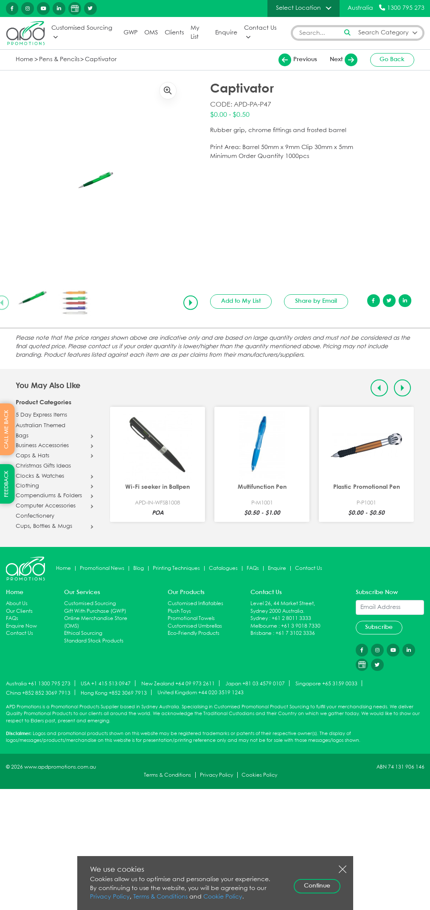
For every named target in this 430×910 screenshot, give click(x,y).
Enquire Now (21, 626)
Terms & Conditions (167, 774)
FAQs (253, 568)
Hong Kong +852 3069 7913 (114, 692)
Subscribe (379, 627)
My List (194, 32)
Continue (317, 886)
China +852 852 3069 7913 (38, 692)
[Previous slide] (379, 387)
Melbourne (263, 626)
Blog (138, 568)
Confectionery (35, 516)
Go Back (392, 59)
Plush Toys (179, 611)
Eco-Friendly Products (193, 633)
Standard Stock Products (94, 641)
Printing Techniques (176, 568)
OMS (151, 32)
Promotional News (102, 568)
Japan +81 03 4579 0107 (255, 683)
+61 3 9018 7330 (300, 626)
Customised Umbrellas (195, 626)
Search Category (383, 32)
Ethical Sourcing (83, 633)
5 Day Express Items (41, 415)
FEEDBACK (6, 483)
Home (24, 59)
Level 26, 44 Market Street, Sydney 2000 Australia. (282, 607)
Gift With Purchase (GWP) (95, 611)
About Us (17, 603)
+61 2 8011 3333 (291, 618)
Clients (174, 32)
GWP (131, 32)
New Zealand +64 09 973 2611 (178, 683)
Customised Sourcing (81, 28)
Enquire (226, 32)
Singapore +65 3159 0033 (326, 683)
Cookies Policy (259, 774)
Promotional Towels (191, 618)
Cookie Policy (222, 897)
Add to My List (241, 301)
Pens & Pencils (59, 59)
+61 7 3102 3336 (295, 633)
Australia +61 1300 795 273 (38, 683)
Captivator (101, 59)
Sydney (259, 618)
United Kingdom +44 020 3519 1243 (200, 692)
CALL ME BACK (6, 429)
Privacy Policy (216, 774)
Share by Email (316, 301)
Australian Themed (40, 425)
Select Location (298, 8)
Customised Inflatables (195, 603)
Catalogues (223, 568)
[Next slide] (190, 302)
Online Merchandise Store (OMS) (95, 622)
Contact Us (260, 28)
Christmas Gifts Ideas (43, 466)
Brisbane (261, 633)
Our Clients (19, 611)
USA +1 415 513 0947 (106, 683)
